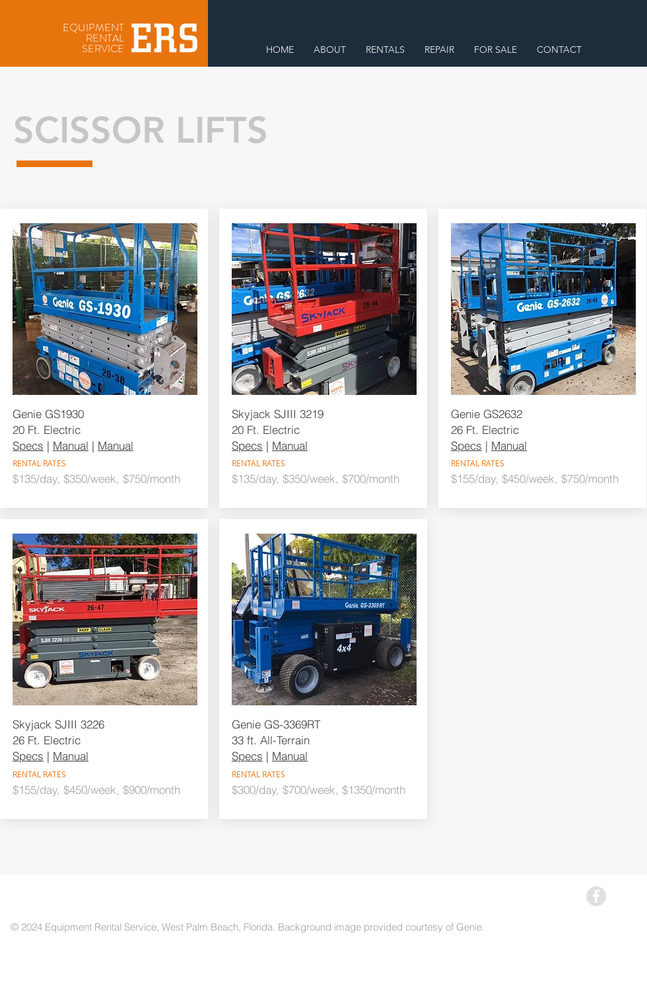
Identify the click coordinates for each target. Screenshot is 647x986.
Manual (70, 445)
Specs (28, 445)
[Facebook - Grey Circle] (596, 896)
